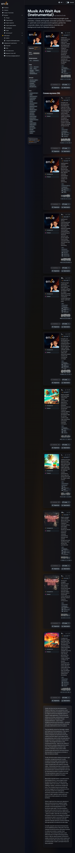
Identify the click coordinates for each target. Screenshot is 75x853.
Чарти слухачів (9, 23)
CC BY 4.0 (36, 48)
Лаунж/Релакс (65, 483)
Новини (5, 10)
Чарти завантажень (10, 25)
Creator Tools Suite (7, 12)
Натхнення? (8, 33)
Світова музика (65, 250)
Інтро (31, 66)
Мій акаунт (6, 35)
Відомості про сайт (10, 53)
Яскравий (32, 83)
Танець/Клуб (64, 129)
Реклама (32, 70)
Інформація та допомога (9, 43)
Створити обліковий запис (12, 40)
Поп (30, 60)
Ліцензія (7, 45)
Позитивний (32, 81)
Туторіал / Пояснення (32, 72)
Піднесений (32, 85)
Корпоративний (33, 73)
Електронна (36, 60)
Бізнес (35, 68)
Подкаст (37, 70)
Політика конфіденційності (12, 56)
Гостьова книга (9, 50)
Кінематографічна (66, 185)
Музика (5, 15)
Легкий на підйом (34, 80)
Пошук (7, 17)
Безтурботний (33, 86)
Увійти (6, 38)
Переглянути (8, 20)
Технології (36, 66)
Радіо (6, 30)
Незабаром (8, 28)
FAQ (6, 48)
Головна (5, 7)
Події (31, 68)
